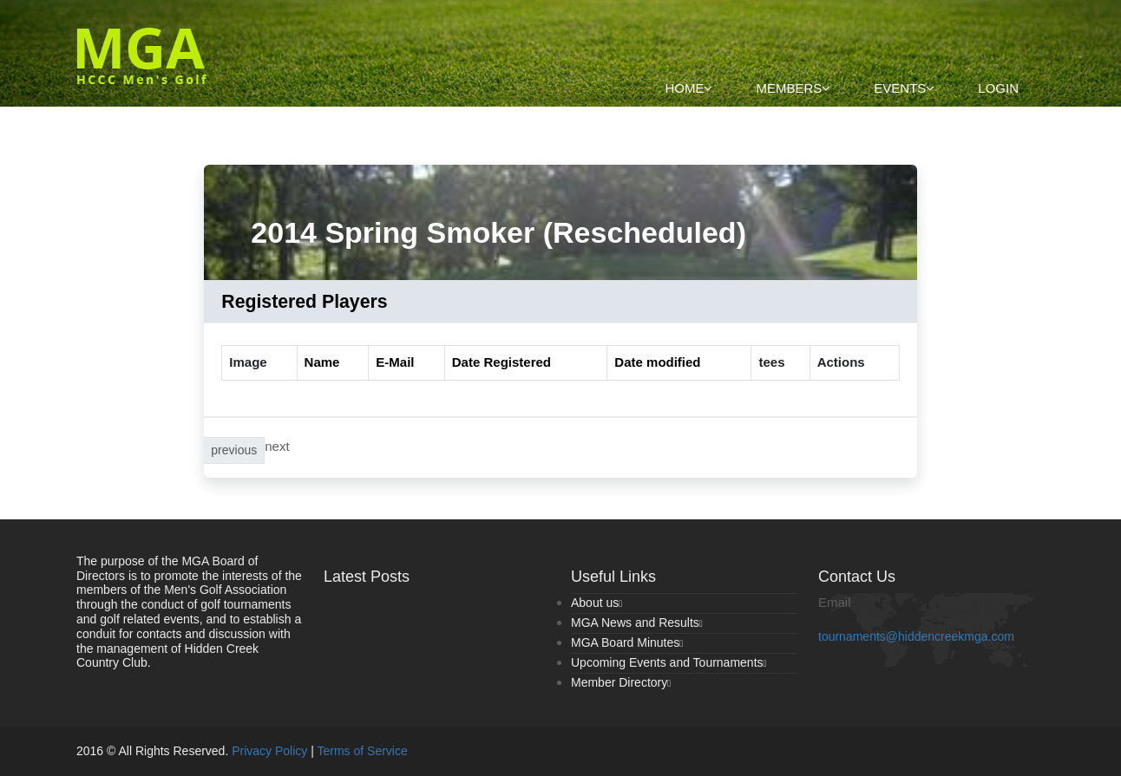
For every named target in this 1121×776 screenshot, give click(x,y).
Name (322, 362)
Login (998, 88)
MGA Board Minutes (627, 642)
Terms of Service (363, 751)
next (277, 446)
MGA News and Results (637, 622)
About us (596, 603)
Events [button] (904, 88)
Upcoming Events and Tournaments (669, 662)
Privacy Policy (269, 751)
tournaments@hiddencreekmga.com (916, 636)
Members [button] (793, 88)
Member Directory (621, 682)
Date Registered (501, 362)
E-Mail (395, 362)
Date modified (657, 362)
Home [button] (688, 88)
